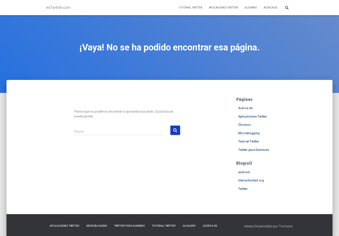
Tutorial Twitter (190, 7)
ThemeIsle (286, 226)
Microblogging (249, 133)
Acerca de (271, 7)
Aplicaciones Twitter (223, 7)
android (244, 172)
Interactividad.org (251, 180)
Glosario (251, 7)
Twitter (243, 189)
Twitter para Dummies (253, 150)
